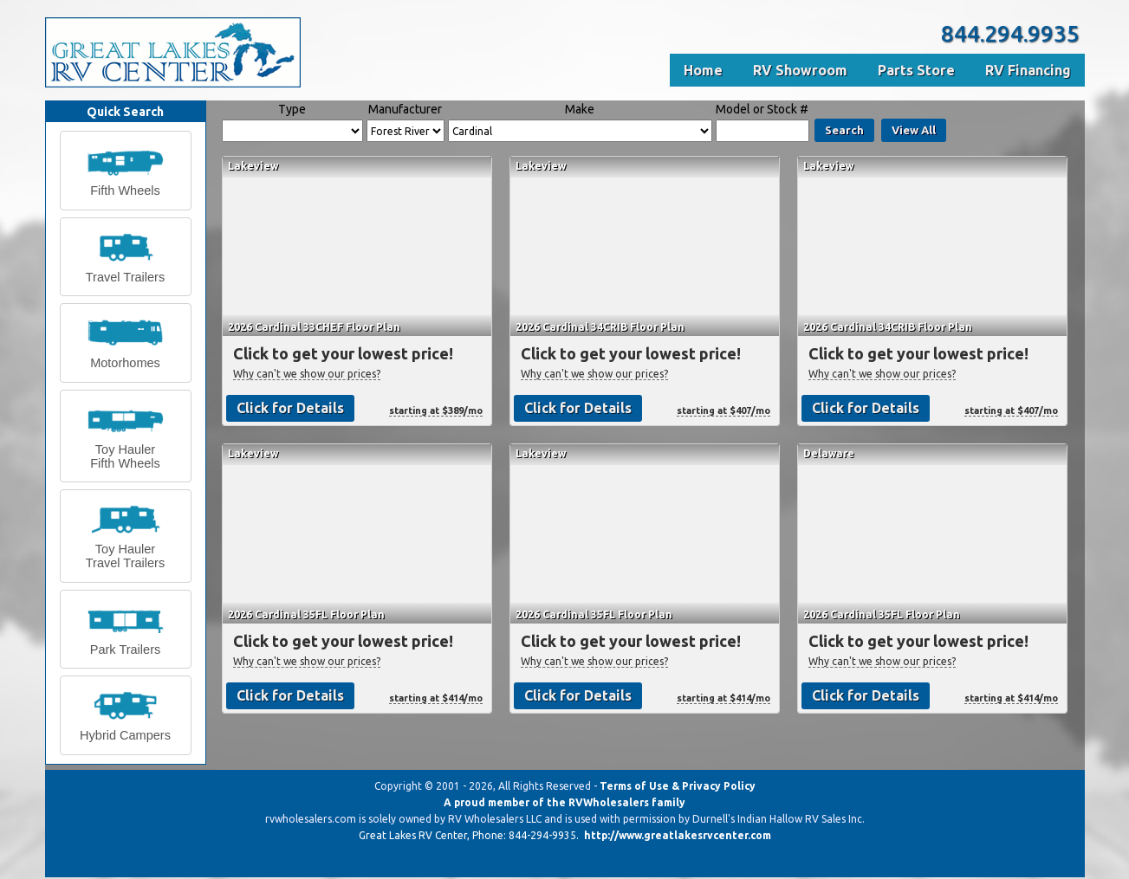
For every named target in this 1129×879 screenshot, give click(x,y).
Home (703, 70)
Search (844, 130)
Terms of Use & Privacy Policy (678, 786)
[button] (125, 170)
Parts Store (916, 70)
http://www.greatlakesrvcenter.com (677, 835)
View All (914, 130)
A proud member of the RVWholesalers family (564, 802)
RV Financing (1028, 70)
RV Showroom (800, 70)
